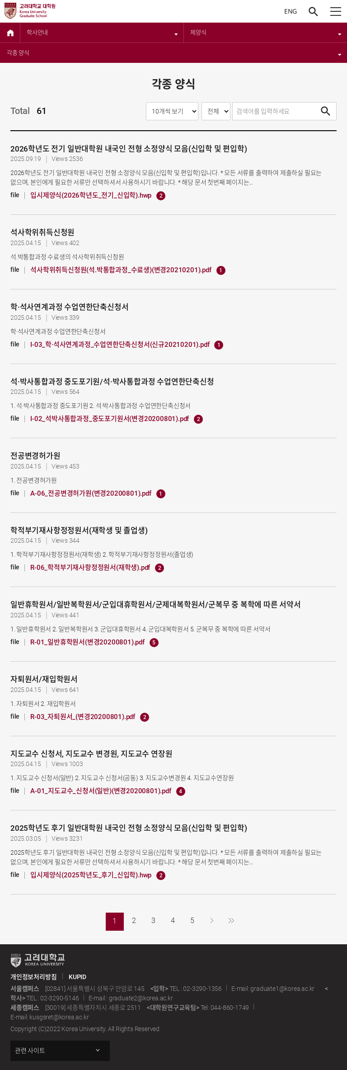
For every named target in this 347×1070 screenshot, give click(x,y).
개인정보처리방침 (33, 976)
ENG (290, 11)
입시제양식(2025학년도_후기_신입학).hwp (97, 875)
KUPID (77, 976)
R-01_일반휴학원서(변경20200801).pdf (94, 642)
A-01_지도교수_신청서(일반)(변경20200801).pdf (107, 791)
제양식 (266, 32)
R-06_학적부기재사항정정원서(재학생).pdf (97, 568)
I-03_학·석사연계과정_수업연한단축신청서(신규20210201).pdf (126, 345)
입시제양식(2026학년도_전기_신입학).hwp (97, 195)
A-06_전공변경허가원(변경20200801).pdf (97, 493)
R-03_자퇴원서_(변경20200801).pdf (89, 717)
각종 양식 (174, 53)
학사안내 (102, 32)
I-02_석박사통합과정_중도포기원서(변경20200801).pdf (116, 419)
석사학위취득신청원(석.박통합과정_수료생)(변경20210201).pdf (127, 270)
